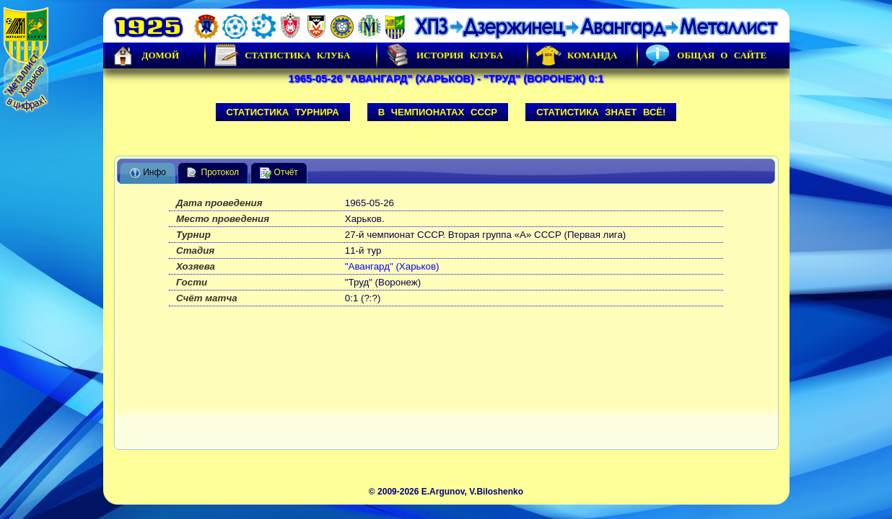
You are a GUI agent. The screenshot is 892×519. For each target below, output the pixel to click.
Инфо (147, 173)
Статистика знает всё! (600, 112)
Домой (145, 55)
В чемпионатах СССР (438, 112)
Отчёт (279, 173)
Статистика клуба (281, 55)
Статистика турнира (283, 112)
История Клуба (444, 55)
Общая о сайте (705, 55)
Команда (576, 55)
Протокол (213, 173)
